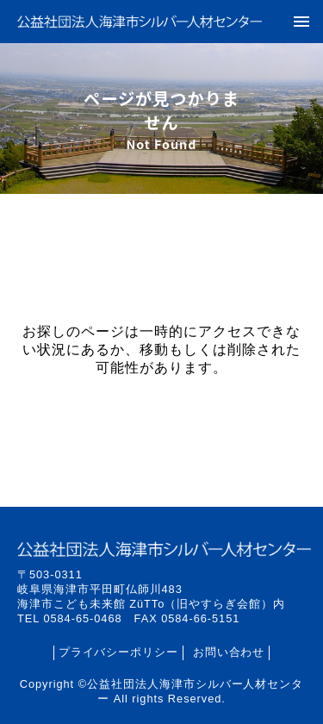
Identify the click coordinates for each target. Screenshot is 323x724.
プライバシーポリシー (119, 652)
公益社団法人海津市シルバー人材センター (139, 21)
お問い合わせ (229, 652)
